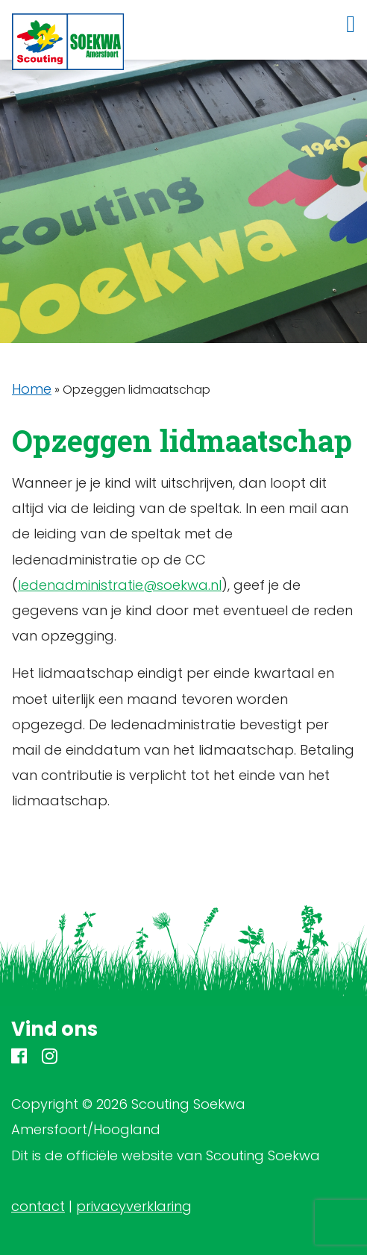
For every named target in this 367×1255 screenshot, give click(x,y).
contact (38, 1206)
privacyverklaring (134, 1206)
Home (31, 389)
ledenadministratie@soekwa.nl (120, 585)
